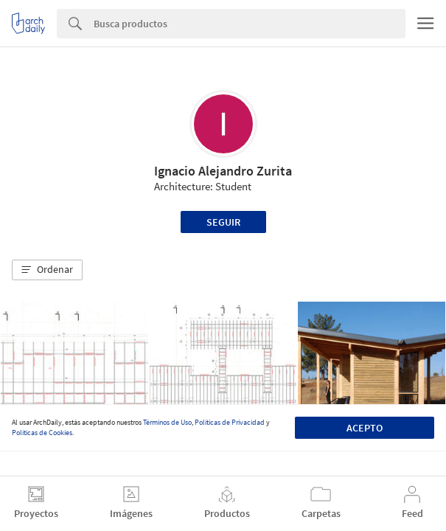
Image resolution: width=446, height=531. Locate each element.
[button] (47, 270)
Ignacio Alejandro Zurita (223, 170)
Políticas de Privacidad (230, 422)
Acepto (364, 427)
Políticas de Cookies (42, 432)
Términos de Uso (167, 422)
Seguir (223, 222)
